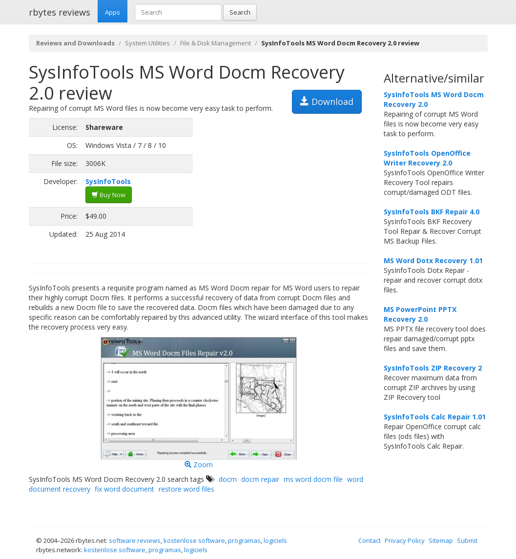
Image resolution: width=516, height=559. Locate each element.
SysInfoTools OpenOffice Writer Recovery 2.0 (427, 157)
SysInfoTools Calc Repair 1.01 (435, 416)
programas (244, 540)
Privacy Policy (405, 540)
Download (326, 101)
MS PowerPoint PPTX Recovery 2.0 (420, 314)
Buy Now (108, 194)
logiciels (275, 540)
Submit (467, 540)
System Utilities (147, 43)
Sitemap (441, 540)
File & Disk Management (215, 43)
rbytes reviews (59, 12)
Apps (112, 12)
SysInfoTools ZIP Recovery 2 (433, 368)
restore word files (186, 489)
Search (239, 12)
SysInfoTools (108, 181)
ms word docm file (313, 479)
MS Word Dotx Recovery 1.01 (433, 260)
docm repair (260, 479)
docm (228, 479)
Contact (369, 540)
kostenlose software (194, 540)
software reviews (135, 540)
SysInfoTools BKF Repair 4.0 (431, 211)
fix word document (124, 489)
